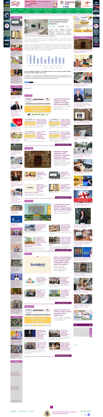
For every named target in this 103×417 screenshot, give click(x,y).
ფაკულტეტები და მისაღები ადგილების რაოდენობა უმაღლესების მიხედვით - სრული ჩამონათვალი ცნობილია (16, 269)
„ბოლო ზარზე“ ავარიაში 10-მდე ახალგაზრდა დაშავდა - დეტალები (16, 97)
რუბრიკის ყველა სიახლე (63, 145)
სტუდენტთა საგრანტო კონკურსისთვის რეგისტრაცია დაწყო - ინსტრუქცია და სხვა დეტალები (81, 138)
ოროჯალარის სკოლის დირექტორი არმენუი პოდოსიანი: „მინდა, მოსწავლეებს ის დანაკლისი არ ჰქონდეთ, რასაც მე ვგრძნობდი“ (82, 226)
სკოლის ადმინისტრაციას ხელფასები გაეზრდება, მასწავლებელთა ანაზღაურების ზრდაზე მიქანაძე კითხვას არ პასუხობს (83, 85)
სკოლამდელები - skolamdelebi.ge (64, 9)
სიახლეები (21, 9)
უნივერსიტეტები (48, 9)
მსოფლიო (78, 9)
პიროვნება (26, 12)
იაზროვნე (59, 12)
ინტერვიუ (36, 12)
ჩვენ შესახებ (22, 411)
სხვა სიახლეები (87, 9)
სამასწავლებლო (37, 9)
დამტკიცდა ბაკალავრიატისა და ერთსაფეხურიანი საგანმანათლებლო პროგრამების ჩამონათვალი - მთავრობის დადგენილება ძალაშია (83, 259)
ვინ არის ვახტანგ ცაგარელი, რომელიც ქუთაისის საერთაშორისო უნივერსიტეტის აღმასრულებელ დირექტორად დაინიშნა (16, 184)
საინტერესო (48, 12)
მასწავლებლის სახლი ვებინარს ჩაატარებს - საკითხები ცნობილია (15, 212)
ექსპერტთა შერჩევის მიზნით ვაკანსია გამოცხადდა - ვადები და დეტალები (16, 28)
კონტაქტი (13, 411)
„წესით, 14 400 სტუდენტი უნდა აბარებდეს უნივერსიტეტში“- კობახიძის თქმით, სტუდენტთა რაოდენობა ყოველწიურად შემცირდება (16, 240)
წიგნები (78, 12)
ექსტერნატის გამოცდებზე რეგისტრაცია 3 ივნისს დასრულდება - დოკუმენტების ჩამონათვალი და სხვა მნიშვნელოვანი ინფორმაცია (82, 51)
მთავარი (13, 9)
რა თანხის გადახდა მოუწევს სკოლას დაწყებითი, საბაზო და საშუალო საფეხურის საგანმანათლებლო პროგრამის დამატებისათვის (83, 274)
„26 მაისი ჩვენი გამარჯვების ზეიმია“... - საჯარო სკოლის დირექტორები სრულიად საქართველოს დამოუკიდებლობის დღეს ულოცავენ (82, 204)
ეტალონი (15, 12)
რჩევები (69, 12)
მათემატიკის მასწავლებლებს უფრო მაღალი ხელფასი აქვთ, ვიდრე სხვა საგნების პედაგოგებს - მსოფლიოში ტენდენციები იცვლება (83, 69)
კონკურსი (87, 12)
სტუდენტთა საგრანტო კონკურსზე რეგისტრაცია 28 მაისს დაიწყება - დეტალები (16, 128)
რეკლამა (31, 411)
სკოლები (28, 9)
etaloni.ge (76, 345)
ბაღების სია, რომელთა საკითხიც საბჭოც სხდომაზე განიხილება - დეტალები (16, 140)
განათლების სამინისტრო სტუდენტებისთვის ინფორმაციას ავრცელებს (15, 224)
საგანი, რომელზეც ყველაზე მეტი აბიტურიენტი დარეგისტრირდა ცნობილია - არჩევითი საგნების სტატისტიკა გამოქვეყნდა (83, 156)
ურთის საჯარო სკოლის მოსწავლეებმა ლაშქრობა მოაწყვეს (15, 328)
